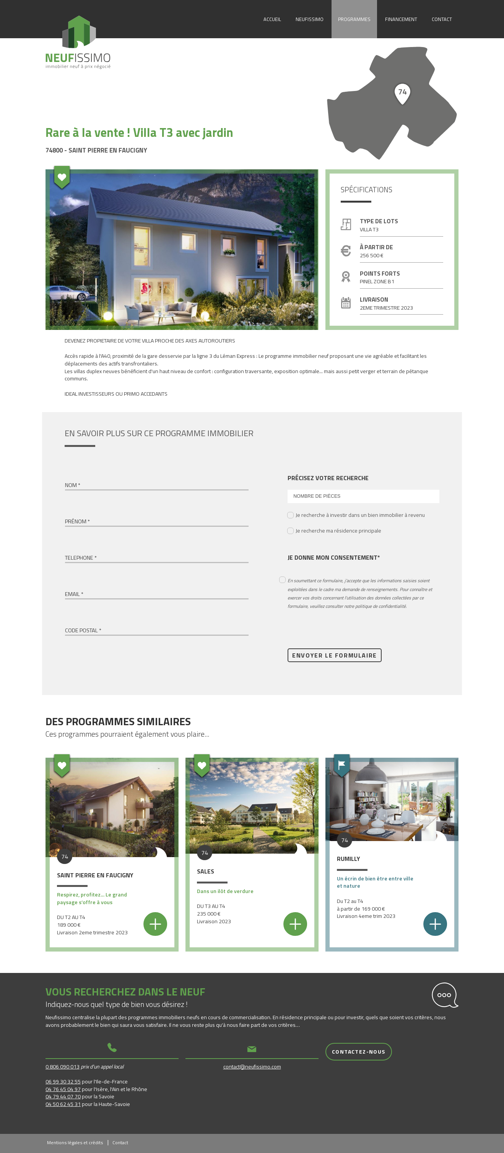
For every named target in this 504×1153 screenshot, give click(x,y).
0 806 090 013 (63, 1066)
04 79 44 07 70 (63, 1096)
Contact (442, 19)
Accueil (272, 19)
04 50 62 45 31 (63, 1104)
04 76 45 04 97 (63, 1089)
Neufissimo (310, 19)
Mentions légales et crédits (75, 1142)
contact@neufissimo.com (252, 1066)
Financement (401, 19)
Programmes (354, 19)
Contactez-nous (358, 1051)
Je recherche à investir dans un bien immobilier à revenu (360, 515)
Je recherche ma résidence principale (338, 530)
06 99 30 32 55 (63, 1081)
